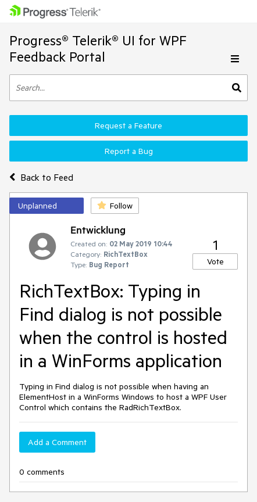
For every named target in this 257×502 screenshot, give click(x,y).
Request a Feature (128, 125)
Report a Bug (129, 151)
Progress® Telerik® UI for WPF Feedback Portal (98, 48)
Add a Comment (57, 442)
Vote (215, 261)
